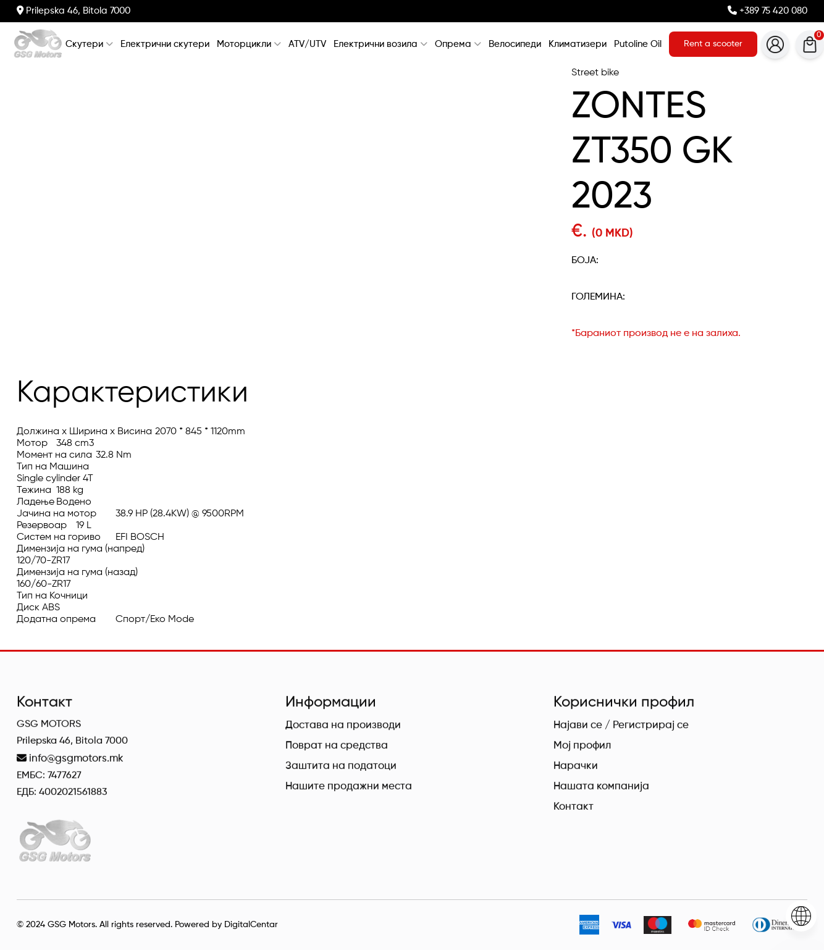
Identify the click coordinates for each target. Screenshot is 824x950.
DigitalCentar (251, 924)
